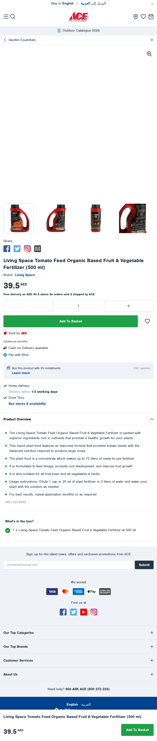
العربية (86, 704)
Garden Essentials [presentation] (22, 40)
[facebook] (6, 248)
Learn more (21, 373)
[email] (37, 248)
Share (7, 241)
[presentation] (78, 16)
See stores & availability (27, 404)
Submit (144, 565)
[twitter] (17, 248)
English (72, 704)
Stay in (62, 3)
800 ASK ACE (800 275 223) (87, 689)
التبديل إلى (93, 3)
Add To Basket (71, 321)
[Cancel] (152, 4)
